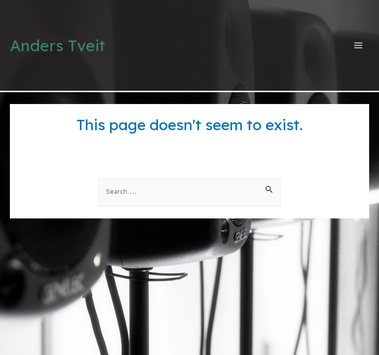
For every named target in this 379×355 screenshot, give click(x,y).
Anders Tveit (57, 45)
